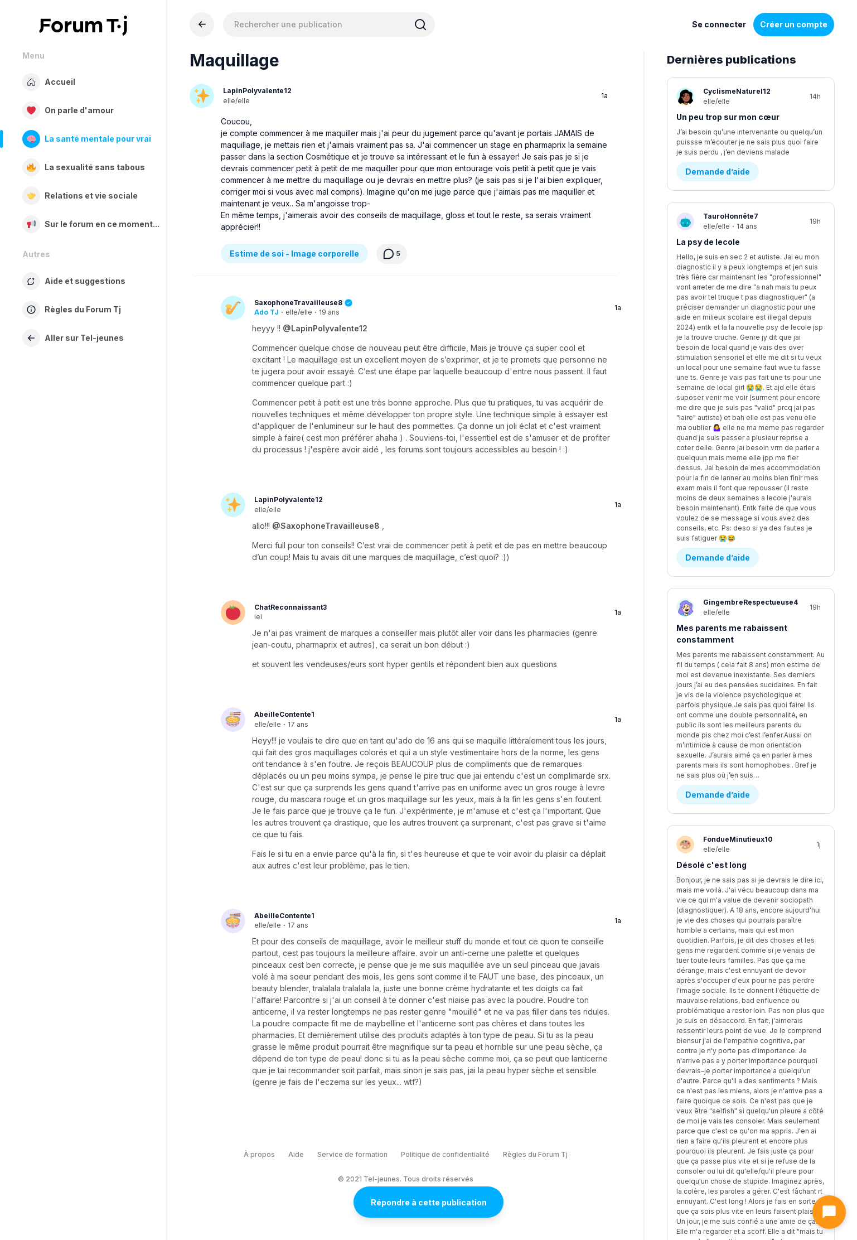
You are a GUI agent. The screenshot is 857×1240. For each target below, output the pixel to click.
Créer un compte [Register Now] (793, 24)
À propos (259, 1154)
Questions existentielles (734, 569)
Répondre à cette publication (429, 1202)
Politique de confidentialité (445, 1154)
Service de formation (352, 1154)
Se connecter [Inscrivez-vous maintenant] (719, 24)
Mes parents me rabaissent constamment (731, 378)
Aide (296, 1154)
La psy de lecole (708, 244)
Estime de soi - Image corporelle (294, 253)
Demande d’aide (717, 174)
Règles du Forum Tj (535, 1154)
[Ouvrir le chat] (829, 1212)
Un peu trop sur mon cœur (727, 117)
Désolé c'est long (711, 512)
